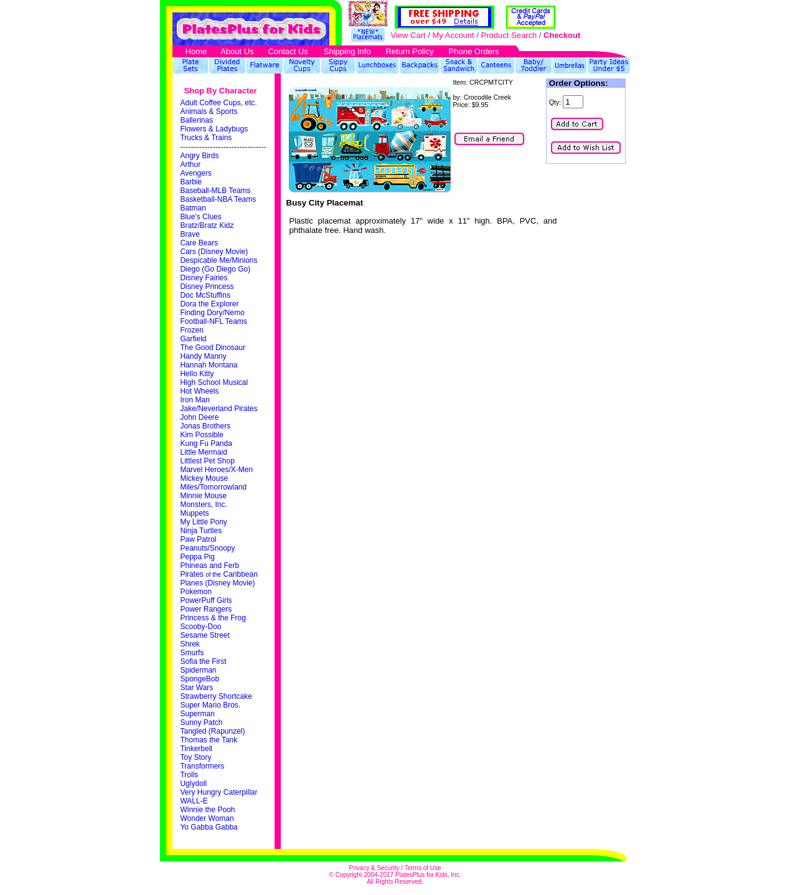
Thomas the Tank (208, 740)
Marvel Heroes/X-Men (216, 469)
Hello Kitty (197, 373)
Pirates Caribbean (218, 574)
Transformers (202, 766)
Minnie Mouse (203, 495)
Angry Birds (199, 155)
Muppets (194, 513)
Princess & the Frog (212, 617)
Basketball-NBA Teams (218, 199)
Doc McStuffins (205, 295)
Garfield (193, 338)
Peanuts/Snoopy (207, 548)
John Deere (199, 417)
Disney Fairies (203, 277)
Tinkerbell (196, 748)
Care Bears (199, 243)
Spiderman (198, 670)
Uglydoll (193, 783)
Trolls (189, 774)
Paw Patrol (198, 539)
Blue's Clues (200, 216)
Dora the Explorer (209, 304)
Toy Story (195, 757)
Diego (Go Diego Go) (215, 269)
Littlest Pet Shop (207, 461)
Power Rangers (206, 609)
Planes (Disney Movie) (217, 583)
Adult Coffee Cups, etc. (218, 102)
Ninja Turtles (201, 530)
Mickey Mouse (204, 478)
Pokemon (196, 591)
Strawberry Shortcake (216, 696)
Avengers (195, 173)
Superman (197, 713)
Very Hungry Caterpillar (218, 792)
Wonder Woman (206, 818)
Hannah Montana (208, 365)
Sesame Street (204, 635)
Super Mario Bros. (210, 705)
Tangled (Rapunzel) (212, 731)
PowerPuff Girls (206, 600)
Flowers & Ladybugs (214, 129)
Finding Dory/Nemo (212, 312)
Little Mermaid (203, 452)
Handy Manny (203, 356)
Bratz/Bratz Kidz (206, 225)
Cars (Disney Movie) (214, 251)
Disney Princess (206, 286)
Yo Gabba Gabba (208, 827)
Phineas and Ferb (209, 565)
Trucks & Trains (206, 137)
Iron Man (194, 399)
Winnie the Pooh (207, 809)
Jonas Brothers (205, 426)
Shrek (189, 644)
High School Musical (214, 382)
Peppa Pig (197, 556)
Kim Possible (201, 434)
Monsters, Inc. (203, 504)
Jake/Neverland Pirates (218, 408)
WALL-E (193, 801)
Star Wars (196, 687)
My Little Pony (203, 522)
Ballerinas (196, 120)
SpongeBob (199, 679)
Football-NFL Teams (213, 321)
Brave (189, 234)
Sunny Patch (201, 722)
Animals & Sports (208, 111)
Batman (192, 208)
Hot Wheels (199, 391)
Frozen (191, 330)
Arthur (190, 164)
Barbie (191, 182)
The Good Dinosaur (212, 347)
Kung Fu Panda (206, 443)
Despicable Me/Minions (218, 260)
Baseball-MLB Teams (215, 190)
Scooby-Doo (200, 626)
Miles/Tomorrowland (213, 487)
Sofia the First (203, 661)
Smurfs (192, 652)
